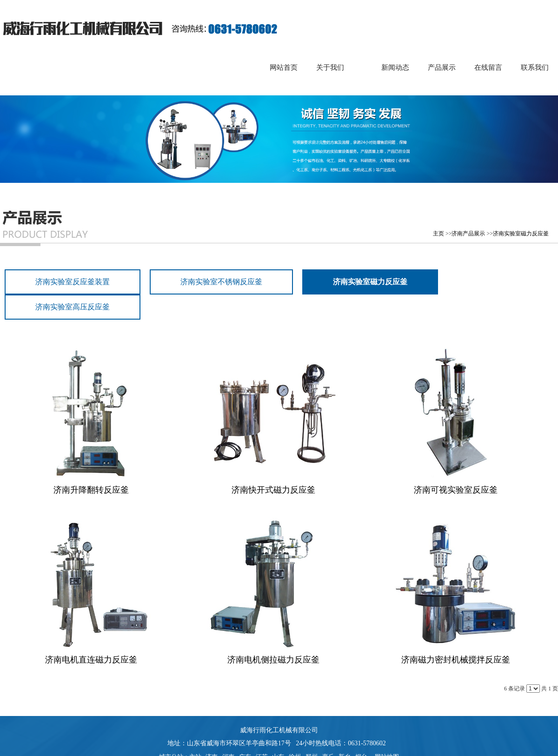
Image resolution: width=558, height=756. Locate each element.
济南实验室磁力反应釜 (521, 233)
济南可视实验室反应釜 (456, 490)
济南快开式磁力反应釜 (273, 490)
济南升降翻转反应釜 (91, 490)
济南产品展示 (468, 233)
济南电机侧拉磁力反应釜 (273, 659)
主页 (438, 233)
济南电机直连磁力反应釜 (91, 659)
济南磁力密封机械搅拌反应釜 (455, 659)
